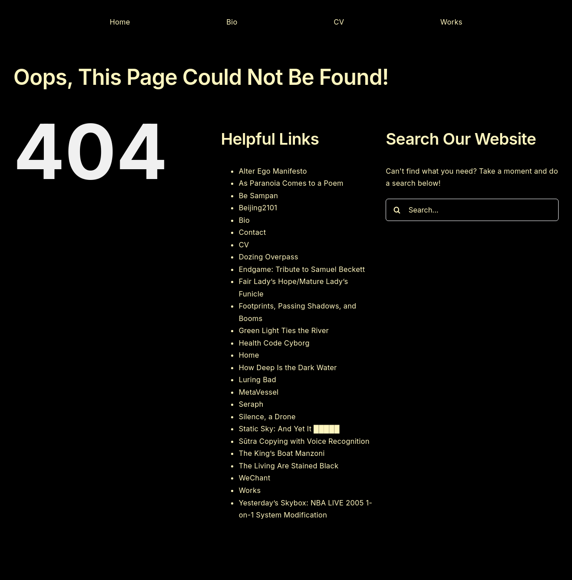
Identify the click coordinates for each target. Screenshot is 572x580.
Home (249, 355)
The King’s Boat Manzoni (282, 453)
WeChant (254, 477)
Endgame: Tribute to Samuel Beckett (302, 269)
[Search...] (472, 210)
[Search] (397, 210)
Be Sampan (258, 195)
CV (244, 244)
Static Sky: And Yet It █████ (289, 428)
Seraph (251, 404)
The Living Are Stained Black (288, 465)
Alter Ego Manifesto (273, 171)
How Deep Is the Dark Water (288, 367)
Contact (252, 232)
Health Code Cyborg (274, 342)
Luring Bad (257, 379)
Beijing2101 (258, 207)
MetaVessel (258, 392)
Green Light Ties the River (284, 330)
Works (250, 490)
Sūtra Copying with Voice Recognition (304, 441)
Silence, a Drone (267, 416)
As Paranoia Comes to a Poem (291, 183)
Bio (244, 220)
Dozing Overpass (268, 256)
